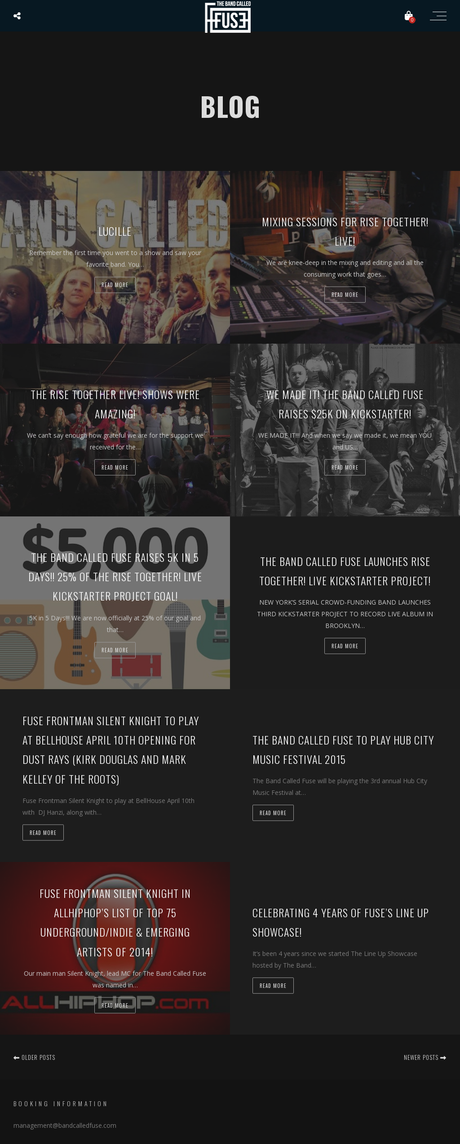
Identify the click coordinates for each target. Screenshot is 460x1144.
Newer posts (425, 1057)
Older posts (34, 1057)
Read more (115, 285)
